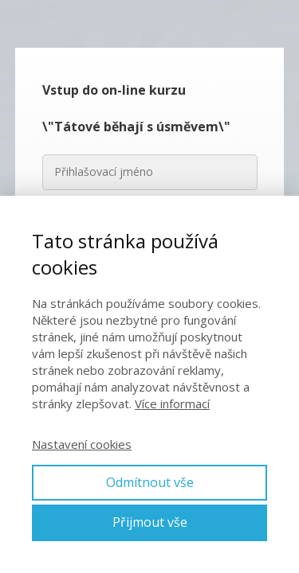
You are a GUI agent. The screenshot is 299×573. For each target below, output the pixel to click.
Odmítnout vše (150, 482)
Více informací (172, 403)
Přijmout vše (149, 522)
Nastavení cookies (82, 444)
